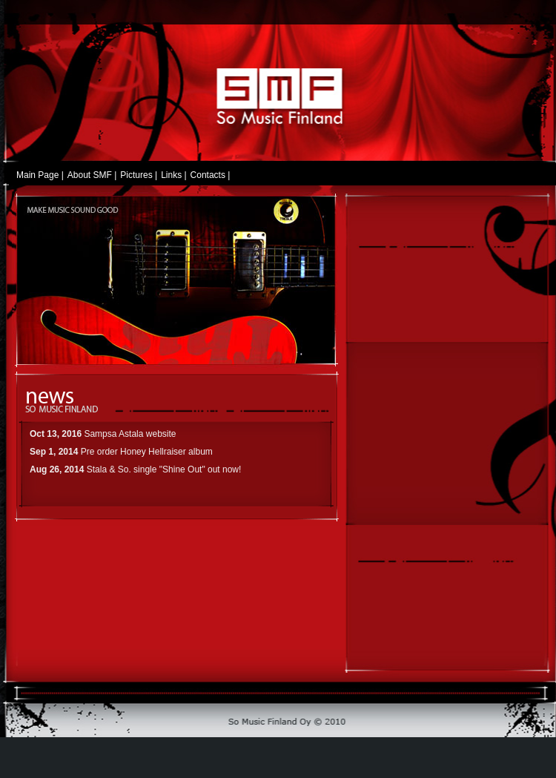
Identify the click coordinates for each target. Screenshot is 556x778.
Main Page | (40, 175)
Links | (173, 175)
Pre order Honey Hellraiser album (147, 451)
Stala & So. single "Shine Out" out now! (164, 469)
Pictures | (138, 175)
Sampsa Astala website (130, 434)
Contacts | (211, 175)
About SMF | (91, 175)
